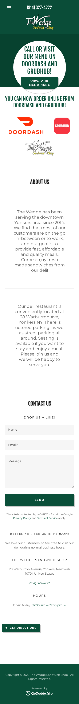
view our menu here (39, 83)
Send (39, 499)
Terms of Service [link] (47, 518)
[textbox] (39, 430)
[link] (39, 22)
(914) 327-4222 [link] (39, 7)
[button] (10, 7)
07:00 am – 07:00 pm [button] (47, 605)
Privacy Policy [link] (22, 518)
